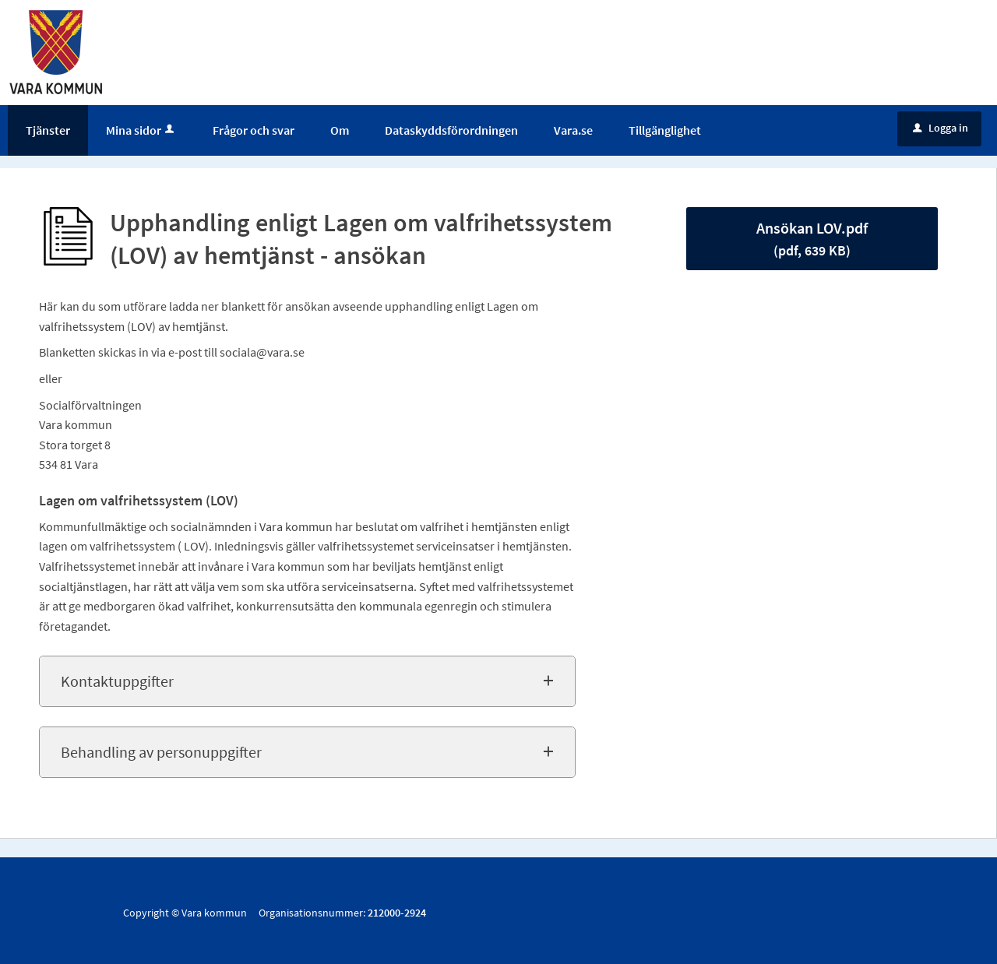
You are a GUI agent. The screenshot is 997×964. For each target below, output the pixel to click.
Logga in (940, 128)
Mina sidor (141, 130)
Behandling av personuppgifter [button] (161, 752)
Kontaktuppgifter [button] (117, 681)
